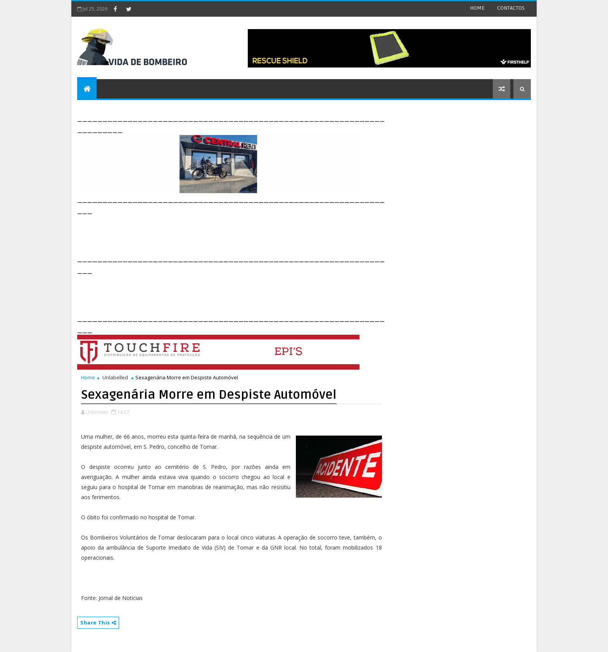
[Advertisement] (218, 233)
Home (88, 377)
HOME (477, 8)
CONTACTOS (511, 8)
